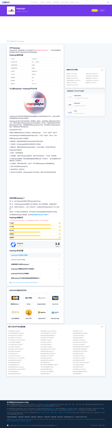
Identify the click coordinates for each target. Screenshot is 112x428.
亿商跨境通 (31, 419)
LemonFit (10, 420)
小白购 (77, 419)
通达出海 (21, 419)
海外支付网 (60, 417)
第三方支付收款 (94, 425)
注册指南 (102, 10)
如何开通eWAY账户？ (78, 367)
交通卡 (52, 412)
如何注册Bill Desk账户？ (14, 331)
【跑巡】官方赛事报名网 (38, 419)
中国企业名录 (88, 419)
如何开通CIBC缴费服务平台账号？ (50, 365)
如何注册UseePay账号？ (79, 340)
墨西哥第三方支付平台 (72, 78)
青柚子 (101, 419)
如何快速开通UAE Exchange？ (16, 367)
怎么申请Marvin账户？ (79, 356)
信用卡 (47, 412)
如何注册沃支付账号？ (79, 353)
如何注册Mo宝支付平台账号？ (16, 349)
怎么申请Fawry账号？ (46, 342)
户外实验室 (46, 419)
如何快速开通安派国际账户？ (48, 335)
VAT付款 (68, 408)
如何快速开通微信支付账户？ (80, 371)
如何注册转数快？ (77, 374)
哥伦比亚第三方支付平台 (92, 76)
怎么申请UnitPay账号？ (79, 344)
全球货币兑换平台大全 (69, 417)
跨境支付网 (53, 417)
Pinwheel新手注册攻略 (14, 342)
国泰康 (96, 419)
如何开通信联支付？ (46, 362)
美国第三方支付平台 (71, 74)
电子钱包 (43, 412)
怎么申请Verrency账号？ (79, 358)
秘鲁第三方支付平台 (91, 82)
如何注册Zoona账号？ (46, 340)
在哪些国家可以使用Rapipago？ (20, 264)
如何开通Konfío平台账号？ (15, 338)
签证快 (56, 419)
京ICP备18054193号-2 (51, 425)
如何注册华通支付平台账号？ (48, 353)
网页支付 (28, 282)
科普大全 (73, 419)
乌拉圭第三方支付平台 (72, 85)
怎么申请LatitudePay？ (14, 356)
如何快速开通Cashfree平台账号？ (17, 369)
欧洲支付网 (27, 417)
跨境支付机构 (102, 425)
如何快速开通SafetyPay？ (48, 351)
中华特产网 (17, 419)
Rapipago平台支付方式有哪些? (20, 273)
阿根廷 (31, 282)
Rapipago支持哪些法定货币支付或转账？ (23, 269)
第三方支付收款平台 (45, 404)
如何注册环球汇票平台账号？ (80, 351)
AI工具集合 (26, 419)
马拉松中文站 (60, 419)
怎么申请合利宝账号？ (46, 344)
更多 (102, 70)
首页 (8, 41)
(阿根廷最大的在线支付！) (42, 50)
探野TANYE (28, 420)
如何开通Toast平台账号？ (47, 356)
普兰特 (93, 419)
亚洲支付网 (20, 417)
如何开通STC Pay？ (78, 331)
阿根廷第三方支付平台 (92, 78)
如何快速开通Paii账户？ (47, 369)
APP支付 (14, 282)
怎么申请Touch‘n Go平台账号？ (16, 358)
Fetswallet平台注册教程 (47, 371)
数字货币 (67, 412)
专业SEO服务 (51, 419)
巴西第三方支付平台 (71, 76)
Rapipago (21, 41)
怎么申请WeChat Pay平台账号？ (17, 340)
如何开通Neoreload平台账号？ (49, 331)
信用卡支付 (23, 282)
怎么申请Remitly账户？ (47, 347)
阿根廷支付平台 (14, 41)
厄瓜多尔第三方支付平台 (92, 80)
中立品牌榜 (69, 419)
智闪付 (13, 419)
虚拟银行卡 (61, 412)
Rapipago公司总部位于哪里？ (20, 255)
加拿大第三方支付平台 (92, 74)
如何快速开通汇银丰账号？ (15, 360)
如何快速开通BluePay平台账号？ (81, 347)
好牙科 (65, 419)
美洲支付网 (39, 417)
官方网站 (95, 10)
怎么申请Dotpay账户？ (79, 335)
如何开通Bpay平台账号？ (79, 369)
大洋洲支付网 (47, 417)
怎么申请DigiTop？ (13, 353)
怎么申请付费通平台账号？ (48, 367)
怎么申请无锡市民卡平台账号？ (16, 333)
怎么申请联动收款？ (13, 371)
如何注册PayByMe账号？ (15, 351)
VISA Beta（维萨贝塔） (21, 420)
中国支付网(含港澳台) (12, 417)
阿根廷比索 (35, 282)
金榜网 (80, 419)
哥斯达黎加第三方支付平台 (73, 80)
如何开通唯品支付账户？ (79, 360)
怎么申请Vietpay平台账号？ (80, 342)
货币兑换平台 (74, 410)
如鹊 (99, 419)
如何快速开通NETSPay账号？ (80, 333)
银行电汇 (38, 412)
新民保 (14, 420)
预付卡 (56, 412)
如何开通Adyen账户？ (46, 358)
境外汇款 (100, 408)
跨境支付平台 (51, 408)
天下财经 (83, 419)
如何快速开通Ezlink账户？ (15, 374)
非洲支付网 (33, 417)
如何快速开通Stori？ (46, 374)
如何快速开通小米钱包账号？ (80, 349)
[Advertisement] (56, 28)
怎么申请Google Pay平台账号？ (81, 362)
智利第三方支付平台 (71, 82)
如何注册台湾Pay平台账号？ (15, 335)
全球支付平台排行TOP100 (81, 417)
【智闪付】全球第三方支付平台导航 (25, 425)
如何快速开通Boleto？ (14, 365)
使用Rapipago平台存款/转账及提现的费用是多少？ (25, 278)
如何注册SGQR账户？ (78, 338)
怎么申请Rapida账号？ (79, 365)
